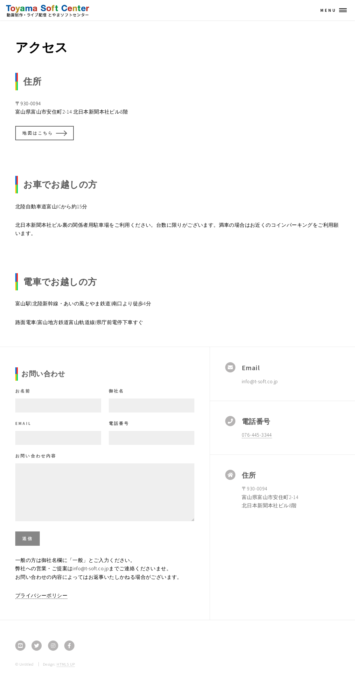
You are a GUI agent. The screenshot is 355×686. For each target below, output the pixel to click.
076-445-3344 (257, 435)
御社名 (116, 390)
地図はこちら (37, 132)
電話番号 (119, 423)
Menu (328, 10)
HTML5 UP (66, 664)
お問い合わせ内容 (36, 455)
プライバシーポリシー (41, 595)
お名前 (23, 390)
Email (23, 423)
